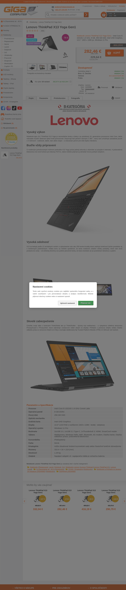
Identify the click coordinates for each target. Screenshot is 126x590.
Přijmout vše (86, 303)
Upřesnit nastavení (67, 303)
